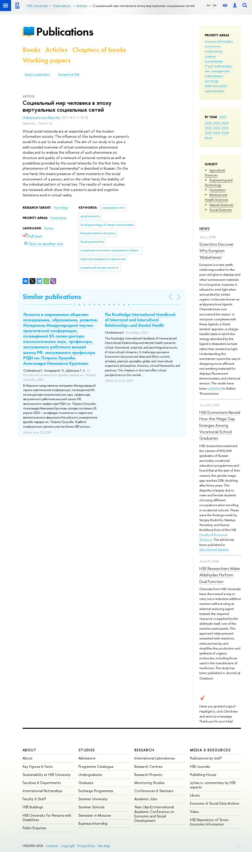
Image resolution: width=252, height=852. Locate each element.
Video (194, 811)
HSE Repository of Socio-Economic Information (210, 821)
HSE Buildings (33, 807)
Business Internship (93, 823)
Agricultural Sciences (215, 172)
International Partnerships (42, 790)
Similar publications (52, 296)
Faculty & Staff (34, 799)
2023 (208, 128)
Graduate (86, 782)
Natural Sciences (221, 205)
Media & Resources (210, 750)
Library (195, 795)
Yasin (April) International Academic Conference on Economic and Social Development (154, 814)
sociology (212, 81)
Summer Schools (91, 807)
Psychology (61, 208)
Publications (64, 31)
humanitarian (214, 61)
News (204, 228)
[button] (74, 304)
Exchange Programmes (96, 790)
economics (212, 46)
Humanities (217, 190)
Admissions (87, 758)
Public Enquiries (34, 827)
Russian (49, 228)
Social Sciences (220, 209)
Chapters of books (99, 49)
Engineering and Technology (219, 182)
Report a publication (37, 75)
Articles (56, 49)
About (29, 750)
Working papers (47, 60)
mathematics (214, 76)
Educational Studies (214, 550)
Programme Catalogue (96, 766)
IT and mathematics (218, 66)
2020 (208, 133)
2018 (225, 133)
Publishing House (203, 774)
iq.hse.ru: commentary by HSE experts (213, 784)
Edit (238, 845)
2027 (223, 117)
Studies (87, 750)
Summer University (93, 799)
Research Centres (148, 766)
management (220, 71)
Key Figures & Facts (37, 766)
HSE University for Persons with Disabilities (47, 817)
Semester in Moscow (95, 815)
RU (209, 5)
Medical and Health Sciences (216, 197)
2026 (208, 123)
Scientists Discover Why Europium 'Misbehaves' (216, 250)
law (207, 71)
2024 (225, 123)
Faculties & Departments (42, 782)
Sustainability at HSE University (47, 774)
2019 (216, 133)
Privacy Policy (86, 846)
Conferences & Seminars (153, 790)
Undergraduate (90, 774)
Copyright (68, 846)
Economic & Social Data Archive (214, 803)
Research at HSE (68, 75)
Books (31, 49)
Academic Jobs (145, 799)
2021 (225, 128)
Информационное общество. (42, 118)
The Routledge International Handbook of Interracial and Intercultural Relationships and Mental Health (140, 320)
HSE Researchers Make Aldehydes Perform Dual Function (219, 575)
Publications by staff (206, 758)
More (208, 137)
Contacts (52, 846)
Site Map (104, 846)
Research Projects (148, 774)
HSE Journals (200, 766)
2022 (216, 128)
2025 (216, 123)
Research (144, 750)
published (215, 388)
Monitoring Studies (149, 782)
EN (214, 5)
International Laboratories (154, 758)
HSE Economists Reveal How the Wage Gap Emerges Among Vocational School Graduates (219, 425)
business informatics (219, 41)
